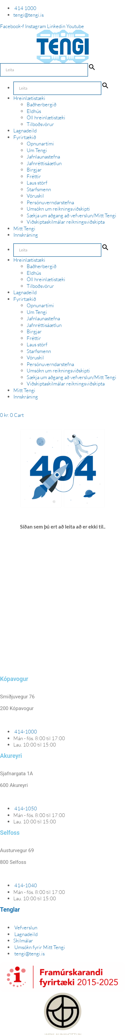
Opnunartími (40, 143)
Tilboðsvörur (40, 124)
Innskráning (25, 235)
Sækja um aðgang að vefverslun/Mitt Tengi (71, 215)
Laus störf (37, 183)
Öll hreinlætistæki (46, 117)
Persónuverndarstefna (50, 202)
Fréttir (34, 176)
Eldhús (34, 111)
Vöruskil (35, 196)
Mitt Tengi (24, 228)
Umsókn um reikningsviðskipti (58, 209)
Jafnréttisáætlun (44, 163)
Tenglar (10, 909)
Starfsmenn (39, 189)
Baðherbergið (41, 104)
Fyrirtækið (24, 137)
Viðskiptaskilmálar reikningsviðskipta (66, 222)
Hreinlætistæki (29, 98)
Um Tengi (37, 150)
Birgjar (34, 169)
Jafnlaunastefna (43, 156)
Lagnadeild (25, 130)
